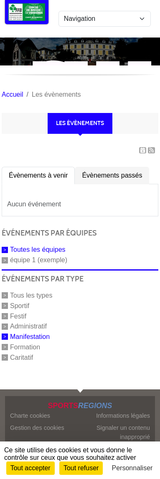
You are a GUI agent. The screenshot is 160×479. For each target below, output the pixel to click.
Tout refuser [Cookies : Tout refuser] (81, 467)
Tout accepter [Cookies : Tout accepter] (30, 467)
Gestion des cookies (37, 427)
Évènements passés (112, 175)
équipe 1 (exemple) (38, 259)
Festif (18, 315)
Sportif (19, 305)
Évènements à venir (38, 175)
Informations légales (123, 415)
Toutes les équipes (38, 249)
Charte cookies (30, 415)
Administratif (28, 326)
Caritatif (21, 357)
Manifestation (30, 336)
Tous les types (31, 295)
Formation (25, 347)
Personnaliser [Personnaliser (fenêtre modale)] (132, 467)
